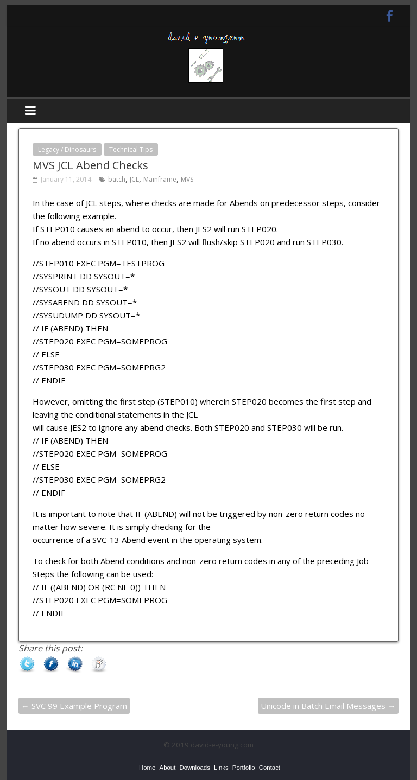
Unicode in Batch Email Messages (328, 705)
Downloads (194, 767)
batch (116, 179)
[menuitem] (147, 767)
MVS (187, 179)
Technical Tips (131, 149)
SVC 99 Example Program (74, 705)
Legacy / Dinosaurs (67, 149)
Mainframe (159, 179)
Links (221, 767)
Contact (269, 767)
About (168, 767)
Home (147, 767)
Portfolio (243, 767)
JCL (134, 179)
